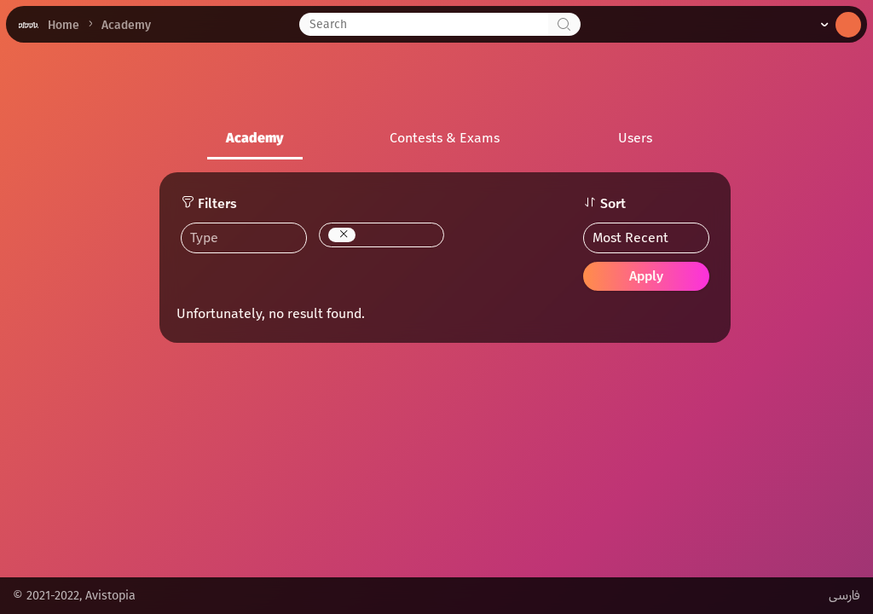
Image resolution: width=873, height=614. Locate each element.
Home (63, 25)
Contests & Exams (445, 138)
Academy (255, 138)
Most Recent (630, 237)
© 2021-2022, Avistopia (74, 595)
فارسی (844, 595)
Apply (646, 276)
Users (635, 138)
